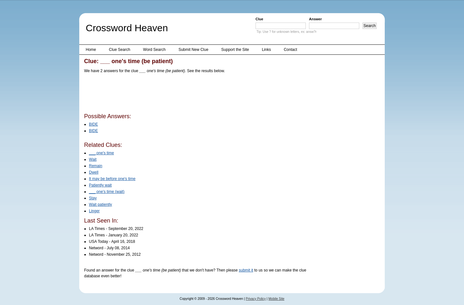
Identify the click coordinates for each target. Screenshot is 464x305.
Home (91, 49)
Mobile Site (276, 298)
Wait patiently (100, 204)
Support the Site (235, 49)
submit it (246, 270)
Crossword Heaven (127, 28)
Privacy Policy (256, 298)
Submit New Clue (193, 49)
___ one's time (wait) (106, 191)
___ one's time (101, 153)
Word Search (154, 49)
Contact (290, 49)
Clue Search (119, 49)
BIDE (93, 124)
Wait (93, 159)
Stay (93, 198)
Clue (259, 19)
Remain (95, 166)
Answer (315, 19)
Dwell (93, 172)
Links (266, 49)
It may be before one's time (112, 178)
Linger (94, 211)
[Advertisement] (201, 94)
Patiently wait (100, 185)
